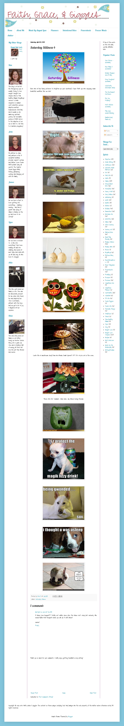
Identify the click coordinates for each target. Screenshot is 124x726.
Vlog (106, 327)
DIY (106, 172)
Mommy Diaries (109, 242)
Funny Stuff (109, 191)
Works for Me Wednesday (109, 346)
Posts (107, 131)
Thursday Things (110, 309)
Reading (107, 274)
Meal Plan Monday (108, 238)
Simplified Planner (108, 289)
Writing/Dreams (109, 350)
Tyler (106, 324)
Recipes (107, 277)
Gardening (108, 197)
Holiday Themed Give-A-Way (109, 74)
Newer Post (34, 693)
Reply (37, 625)
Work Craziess (109, 340)
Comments (108, 135)
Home (9, 30)
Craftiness (108, 165)
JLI (36, 612)
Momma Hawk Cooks (16, 47)
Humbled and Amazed (108, 118)
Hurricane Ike (109, 214)
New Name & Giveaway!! (108, 68)
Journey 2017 (108, 229)
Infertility (108, 219)
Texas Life (108, 306)
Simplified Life (109, 283)
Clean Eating (109, 162)
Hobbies (107, 206)
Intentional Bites (69, 30)
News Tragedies (110, 265)
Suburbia (107, 295)
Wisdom (107, 337)
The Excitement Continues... (110, 93)
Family (107, 181)
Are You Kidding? (107, 99)
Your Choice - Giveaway (109, 61)
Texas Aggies (109, 301)
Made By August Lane (37, 30)
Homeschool (108, 211)
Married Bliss (109, 232)
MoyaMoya (108, 252)
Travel (107, 316)
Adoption (107, 159)
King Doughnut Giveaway (109, 80)
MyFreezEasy (109, 255)
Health (107, 203)
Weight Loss (108, 330)
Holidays (107, 208)
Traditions (108, 314)
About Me (20, 30)
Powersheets (86, 30)
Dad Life (107, 175)
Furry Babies (109, 194)
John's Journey (109, 225)
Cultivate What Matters (109, 169)
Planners (54, 30)
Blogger (70, 716)
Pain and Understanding (109, 112)
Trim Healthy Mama (109, 320)
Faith (106, 178)
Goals (106, 200)
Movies (107, 250)
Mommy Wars (108, 247)
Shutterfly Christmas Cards (110, 87)
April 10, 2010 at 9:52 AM (44, 612)
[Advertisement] (63, 676)
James (107, 222)
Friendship (108, 189)
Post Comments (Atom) (46, 697)
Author (10, 35)
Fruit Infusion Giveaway (109, 106)
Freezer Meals (100, 30)
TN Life (107, 298)
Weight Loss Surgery (108, 334)
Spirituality (108, 293)
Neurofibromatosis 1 (110, 261)
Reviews (107, 280)
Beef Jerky (20, 50)
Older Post (93, 693)
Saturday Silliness (41, 599)
